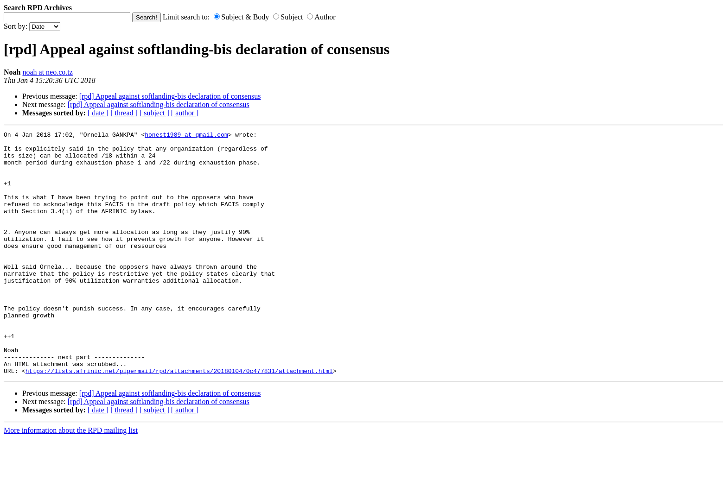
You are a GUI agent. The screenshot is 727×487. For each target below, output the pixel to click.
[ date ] (98, 113)
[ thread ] (124, 113)
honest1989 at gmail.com (186, 136)
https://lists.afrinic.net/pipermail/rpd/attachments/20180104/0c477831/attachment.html (179, 419)
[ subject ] (154, 113)
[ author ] (185, 113)
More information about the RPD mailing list (71, 479)
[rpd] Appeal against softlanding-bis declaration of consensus (170, 96)
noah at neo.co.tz (47, 72)
